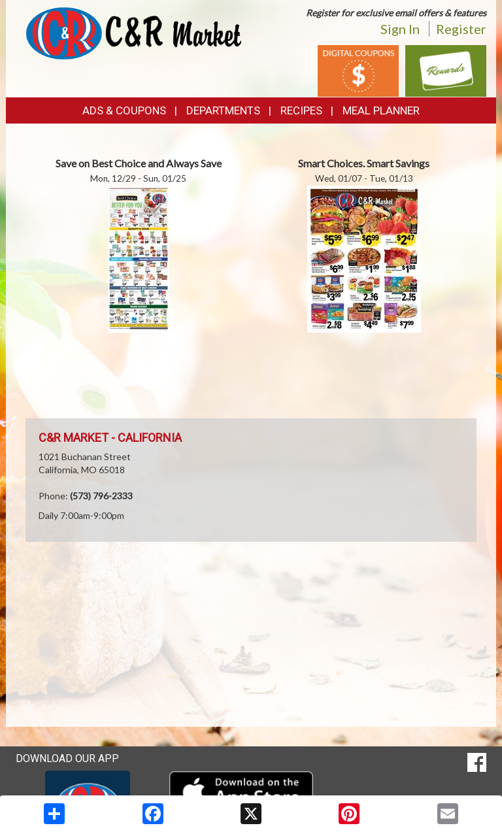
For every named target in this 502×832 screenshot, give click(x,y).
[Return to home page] (133, 32)
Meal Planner (381, 110)
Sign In (400, 29)
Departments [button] (223, 110)
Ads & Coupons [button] (124, 110)
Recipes (301, 110)
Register (461, 29)
